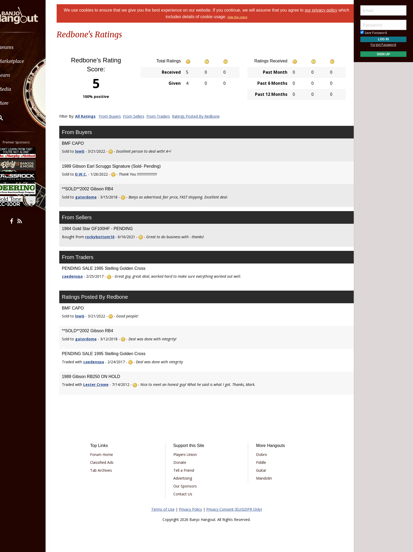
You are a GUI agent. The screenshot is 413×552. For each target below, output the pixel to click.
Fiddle (259, 462)
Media (18, 89)
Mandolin (262, 478)
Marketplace (24, 61)
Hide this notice (243, 17)
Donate (181, 462)
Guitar (259, 470)
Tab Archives (106, 470)
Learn (17, 75)
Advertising (184, 478)
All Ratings (92, 116)
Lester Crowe (102, 384)
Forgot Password (383, 44)
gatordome (92, 197)
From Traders (164, 116)
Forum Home (107, 454)
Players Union (187, 454)
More (16, 103)
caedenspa (78, 276)
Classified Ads (107, 462)
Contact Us (184, 493)
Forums (19, 47)
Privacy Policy (190, 509)
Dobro (259, 454)
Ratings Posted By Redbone (202, 116)
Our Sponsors (187, 486)
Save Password (373, 33)
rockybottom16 (106, 236)
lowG (86, 151)
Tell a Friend (185, 470)
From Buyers (116, 116)
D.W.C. (88, 174)
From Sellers (140, 116)
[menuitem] (29, 47)
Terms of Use (163, 509)
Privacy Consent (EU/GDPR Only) (234, 509)
